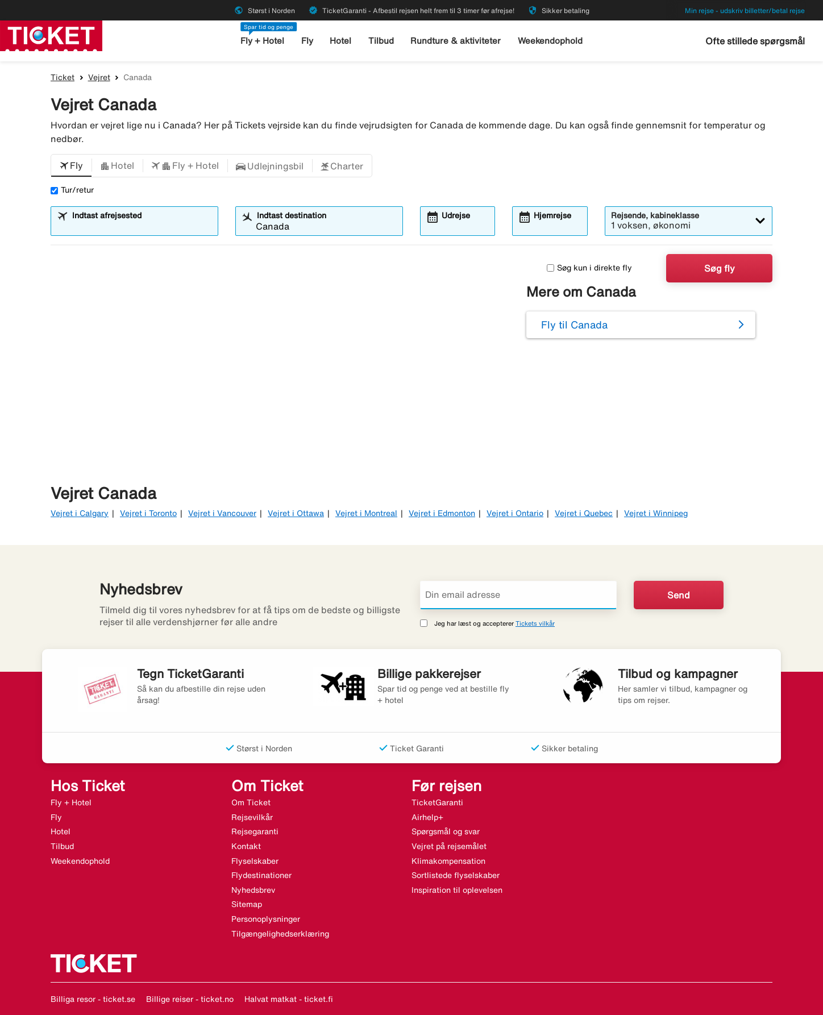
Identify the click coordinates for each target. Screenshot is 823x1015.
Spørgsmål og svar (445, 831)
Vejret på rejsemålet (449, 846)
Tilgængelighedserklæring (280, 934)
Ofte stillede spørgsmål (755, 40)
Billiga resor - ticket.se (93, 999)
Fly (307, 40)
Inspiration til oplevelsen (456, 890)
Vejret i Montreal (366, 513)
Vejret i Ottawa (296, 513)
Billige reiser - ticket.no (190, 999)
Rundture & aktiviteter (455, 40)
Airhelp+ (427, 817)
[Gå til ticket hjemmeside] (51, 34)
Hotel (340, 40)
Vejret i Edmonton (442, 513)
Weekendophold (550, 40)
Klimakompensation (448, 861)
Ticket (62, 77)
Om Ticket (251, 802)
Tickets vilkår (535, 623)
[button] (71, 166)
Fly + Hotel (262, 40)
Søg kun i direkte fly (589, 268)
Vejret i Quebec (584, 513)
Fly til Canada (574, 324)
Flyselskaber (255, 861)
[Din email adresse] (518, 595)
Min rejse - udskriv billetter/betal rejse (745, 10)
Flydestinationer (261, 875)
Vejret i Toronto (148, 513)
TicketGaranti (437, 802)
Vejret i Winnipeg (656, 513)
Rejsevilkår (252, 817)
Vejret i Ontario (515, 513)
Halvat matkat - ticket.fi (288, 999)
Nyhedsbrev (253, 890)
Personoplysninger (265, 919)
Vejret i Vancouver (222, 513)
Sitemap (246, 904)
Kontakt (246, 846)
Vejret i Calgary (80, 513)
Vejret (99, 77)
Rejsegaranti (255, 831)
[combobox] (141, 226)
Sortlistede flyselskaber (455, 875)
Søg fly (719, 268)
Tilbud (381, 40)
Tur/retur (72, 190)
